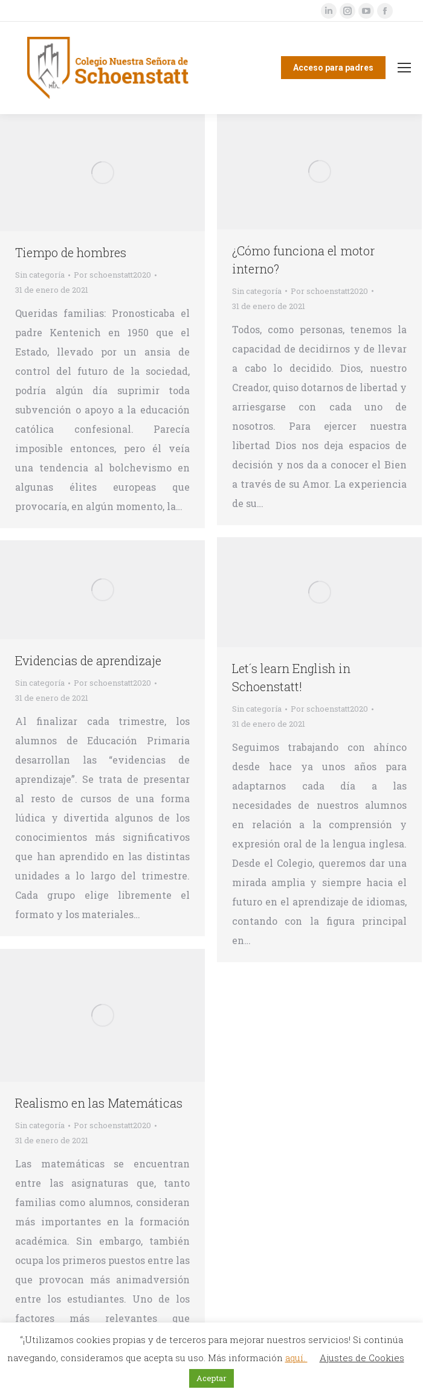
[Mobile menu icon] (404, 67)
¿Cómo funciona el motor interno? (303, 259)
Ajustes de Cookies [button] (362, 1358)
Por (112, 274)
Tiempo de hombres (70, 252)
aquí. (296, 1358)
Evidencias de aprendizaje (88, 660)
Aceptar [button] (211, 1378)
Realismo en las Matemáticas (98, 1103)
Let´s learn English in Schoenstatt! (291, 677)
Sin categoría (40, 274)
